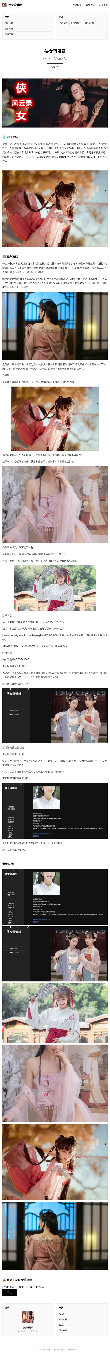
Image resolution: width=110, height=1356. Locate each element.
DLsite (61, 1325)
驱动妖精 (63, 1319)
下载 (9, 1292)
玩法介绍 (77, 4)
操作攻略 (90, 4)
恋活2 (61, 1314)
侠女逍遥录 (12, 5)
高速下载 (103, 4)
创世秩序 (63, 1330)
